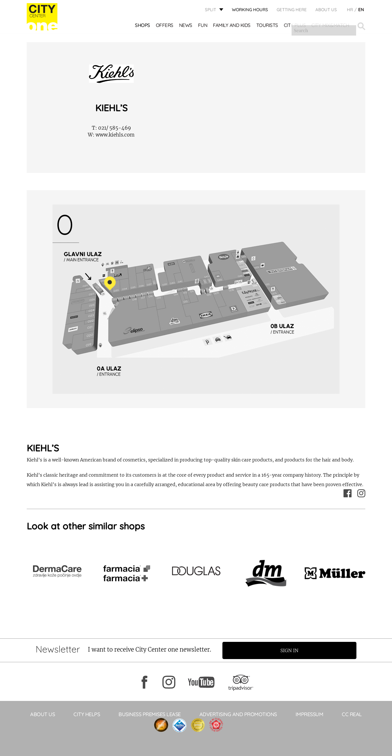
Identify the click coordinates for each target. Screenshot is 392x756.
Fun (203, 26)
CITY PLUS (295, 26)
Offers (165, 26)
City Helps (86, 714)
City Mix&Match (330, 26)
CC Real (352, 714)
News (186, 26)
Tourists (267, 26)
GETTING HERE (292, 10)
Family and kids (232, 26)
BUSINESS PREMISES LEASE (150, 714)
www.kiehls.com (111, 135)
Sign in (292, 650)
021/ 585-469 (111, 128)
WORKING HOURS (250, 10)
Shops (142, 26)
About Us (326, 10)
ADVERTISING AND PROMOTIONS (238, 714)
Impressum (309, 714)
